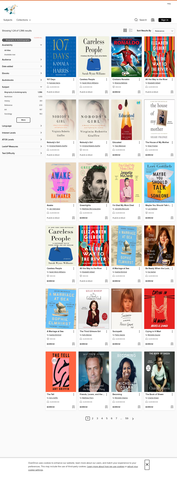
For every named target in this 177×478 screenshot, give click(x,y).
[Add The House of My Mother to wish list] (172, 155)
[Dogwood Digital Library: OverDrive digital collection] (10, 9)
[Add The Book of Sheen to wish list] (172, 407)
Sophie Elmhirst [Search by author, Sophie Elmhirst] (121, 272)
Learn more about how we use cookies (105, 466)
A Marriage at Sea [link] (121, 268)
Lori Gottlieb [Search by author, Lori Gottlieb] (152, 209)
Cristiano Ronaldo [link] (121, 79)
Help (169, 4)
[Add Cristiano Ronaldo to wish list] (139, 92)
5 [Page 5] (107, 418)
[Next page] (133, 418)
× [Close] (147, 464)
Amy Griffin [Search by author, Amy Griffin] (53, 398)
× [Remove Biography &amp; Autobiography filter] (4, 40)
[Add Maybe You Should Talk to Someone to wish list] (172, 218)
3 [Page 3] (97, 418)
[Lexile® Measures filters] (22, 146)
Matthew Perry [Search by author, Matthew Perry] (87, 398)
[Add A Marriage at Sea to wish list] (139, 281)
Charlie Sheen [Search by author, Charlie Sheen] (153, 398)
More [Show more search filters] (23, 120)
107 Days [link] (51, 79)
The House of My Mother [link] (157, 142)
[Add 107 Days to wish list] (73, 92)
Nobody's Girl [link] (53, 142)
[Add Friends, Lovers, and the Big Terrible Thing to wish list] (106, 407)
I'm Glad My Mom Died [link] (123, 205)
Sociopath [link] (117, 331)
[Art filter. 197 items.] (23, 109)
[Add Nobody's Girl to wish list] (73, 155)
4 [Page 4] (102, 418)
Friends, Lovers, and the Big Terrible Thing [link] (92, 394)
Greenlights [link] (85, 205)
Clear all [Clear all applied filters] (38, 38)
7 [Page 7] (116, 418)
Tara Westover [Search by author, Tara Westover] (120, 146)
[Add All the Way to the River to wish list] (172, 92)
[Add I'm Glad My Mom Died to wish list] (139, 218)
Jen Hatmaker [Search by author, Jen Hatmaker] (54, 209)
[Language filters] (22, 126)
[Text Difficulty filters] (22, 153)
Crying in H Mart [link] (153, 331)
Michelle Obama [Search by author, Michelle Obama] (121, 398)
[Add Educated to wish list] (139, 155)
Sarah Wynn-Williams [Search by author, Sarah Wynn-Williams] (90, 83)
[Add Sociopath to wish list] (139, 344)
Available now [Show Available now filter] (9, 55)
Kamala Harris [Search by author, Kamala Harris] (54, 83)
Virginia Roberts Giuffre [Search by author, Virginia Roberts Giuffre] (58, 146)
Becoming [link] (117, 394)
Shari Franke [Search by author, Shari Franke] (153, 146)
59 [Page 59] (126, 418)
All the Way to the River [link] (156, 79)
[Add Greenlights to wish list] (106, 218)
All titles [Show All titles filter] (7, 50)
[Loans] (153, 20)
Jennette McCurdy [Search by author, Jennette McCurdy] (122, 209)
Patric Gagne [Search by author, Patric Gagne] (120, 335)
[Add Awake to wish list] (73, 218)
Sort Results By (144, 30)
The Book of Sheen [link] (154, 394)
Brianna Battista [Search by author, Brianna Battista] (121, 83)
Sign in (164, 20)
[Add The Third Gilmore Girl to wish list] (106, 344)
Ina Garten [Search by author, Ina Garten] (152, 272)
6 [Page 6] (111, 418)
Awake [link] (50, 205)
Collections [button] (23, 20)
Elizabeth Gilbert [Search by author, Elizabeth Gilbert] (154, 83)
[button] (140, 20)
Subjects (7, 20)
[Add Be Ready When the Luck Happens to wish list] (172, 281)
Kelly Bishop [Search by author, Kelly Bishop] (87, 335)
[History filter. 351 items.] (23, 101)
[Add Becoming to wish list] (139, 407)
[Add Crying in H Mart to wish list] (172, 344)
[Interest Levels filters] (22, 133)
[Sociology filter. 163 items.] (23, 114)
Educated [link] (117, 142)
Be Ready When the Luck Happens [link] (158, 268)
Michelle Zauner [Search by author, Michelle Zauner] (154, 335)
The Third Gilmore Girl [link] (90, 331)
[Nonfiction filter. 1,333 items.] (23, 96)
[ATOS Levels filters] (22, 139)
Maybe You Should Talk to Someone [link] (158, 205)
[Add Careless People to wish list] (106, 92)
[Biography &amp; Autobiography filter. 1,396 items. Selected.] (23, 92)
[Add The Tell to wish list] (73, 407)
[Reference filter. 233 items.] (23, 105)
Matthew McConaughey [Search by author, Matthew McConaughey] (91, 209)
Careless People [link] (87, 79)
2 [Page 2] (92, 418)
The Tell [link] (50, 394)
